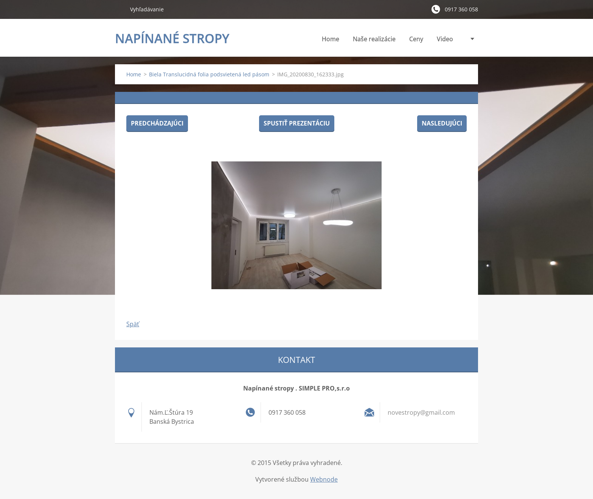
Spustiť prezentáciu (297, 123)
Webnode (324, 479)
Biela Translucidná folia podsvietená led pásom (209, 74)
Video (445, 39)
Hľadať (119, 9)
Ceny (416, 39)
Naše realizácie (374, 39)
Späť (132, 324)
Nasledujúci (442, 123)
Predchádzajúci (157, 123)
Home (330, 39)
